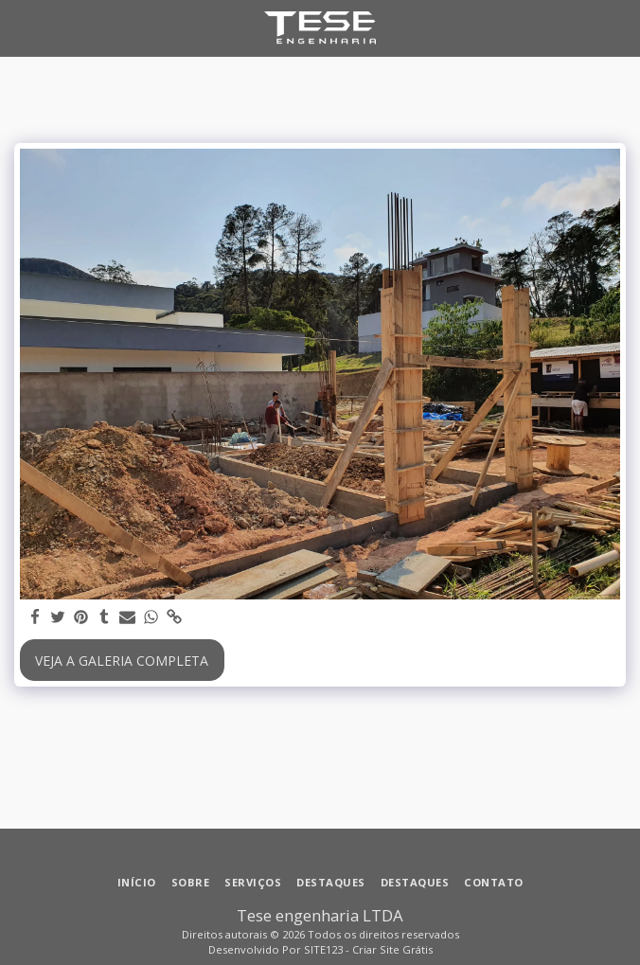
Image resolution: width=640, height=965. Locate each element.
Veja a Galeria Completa (121, 661)
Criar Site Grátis (392, 949)
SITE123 (323, 949)
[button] (21, 27)
